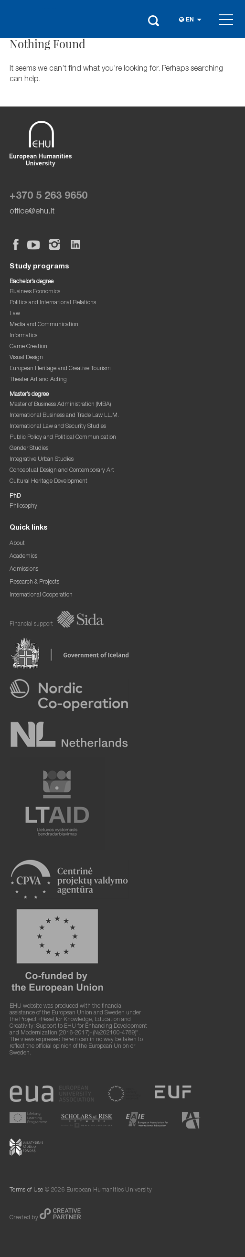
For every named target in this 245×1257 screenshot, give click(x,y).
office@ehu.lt (32, 212)
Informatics (23, 336)
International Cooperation (41, 595)
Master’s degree (29, 395)
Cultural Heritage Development (48, 482)
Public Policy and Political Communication (63, 438)
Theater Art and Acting (38, 380)
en (190, 20)
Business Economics (35, 292)
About (17, 544)
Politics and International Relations (53, 303)
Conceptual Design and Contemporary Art (62, 471)
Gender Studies (29, 449)
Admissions (24, 569)
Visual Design (26, 358)
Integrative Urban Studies (42, 460)
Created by (25, 1218)
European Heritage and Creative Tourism (60, 369)
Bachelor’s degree (31, 282)
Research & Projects (34, 582)
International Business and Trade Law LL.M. (64, 416)
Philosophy (23, 506)
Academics (23, 557)
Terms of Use (26, 1190)
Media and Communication (44, 325)
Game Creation (28, 347)
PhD (15, 496)
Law (15, 314)
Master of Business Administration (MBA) (60, 405)
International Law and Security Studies (58, 427)
